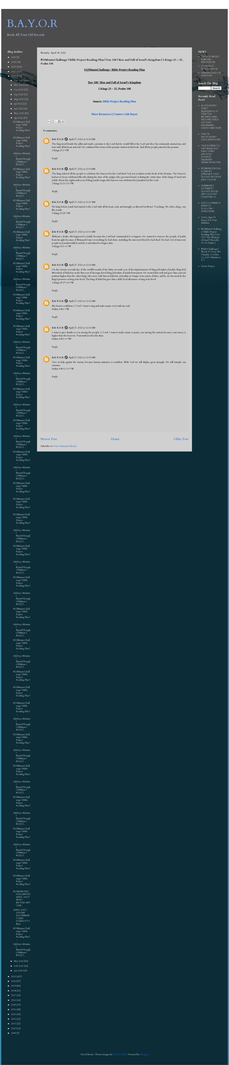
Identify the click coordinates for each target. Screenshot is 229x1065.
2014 (14, 1009)
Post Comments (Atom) (64, 446)
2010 (14, 1028)
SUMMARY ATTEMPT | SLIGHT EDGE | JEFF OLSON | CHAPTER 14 (209, 191)
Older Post (181, 439)
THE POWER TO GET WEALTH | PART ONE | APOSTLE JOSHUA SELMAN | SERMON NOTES (211, 154)
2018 (14, 990)
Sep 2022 (19, 94)
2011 (14, 1023)
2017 (14, 995)
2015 (14, 1004)
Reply (55, 158)
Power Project (208, 266)
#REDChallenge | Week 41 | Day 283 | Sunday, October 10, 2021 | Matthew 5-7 (211, 254)
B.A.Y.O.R (32, 23)
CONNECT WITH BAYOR (209, 67)
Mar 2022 (19, 961)
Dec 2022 (19, 80)
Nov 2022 (19, 85)
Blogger (144, 1054)
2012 (14, 1019)
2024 (14, 66)
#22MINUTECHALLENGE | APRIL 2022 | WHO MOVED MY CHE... (21, 898)
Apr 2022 (19, 118)
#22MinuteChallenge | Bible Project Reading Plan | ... (21, 127)
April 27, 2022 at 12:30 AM (82, 139)
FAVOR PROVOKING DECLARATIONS (210, 136)
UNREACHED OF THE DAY (211, 74)
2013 (14, 1014)
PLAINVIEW (120, 1054)
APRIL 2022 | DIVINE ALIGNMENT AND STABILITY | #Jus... (21, 917)
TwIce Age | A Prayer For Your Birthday (209, 220)
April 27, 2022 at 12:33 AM (82, 327)
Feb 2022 (19, 966)
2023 (14, 71)
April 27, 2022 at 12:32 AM (82, 265)
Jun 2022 (18, 108)
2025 (14, 62)
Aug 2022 (19, 99)
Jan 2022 (18, 970)
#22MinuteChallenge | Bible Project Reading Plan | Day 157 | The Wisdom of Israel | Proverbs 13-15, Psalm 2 (211, 236)
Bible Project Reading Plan (119, 101)
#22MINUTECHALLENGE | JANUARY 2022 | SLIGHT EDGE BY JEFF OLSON (211, 174)
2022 (14, 76)
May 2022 (19, 113)
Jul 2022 (18, 103)
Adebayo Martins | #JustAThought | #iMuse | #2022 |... (21, 159)
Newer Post (49, 439)
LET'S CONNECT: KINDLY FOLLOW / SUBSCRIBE (211, 207)
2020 (14, 981)
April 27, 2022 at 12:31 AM (82, 202)
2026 (14, 57)
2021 (14, 976)
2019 (14, 985)
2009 (14, 1033)
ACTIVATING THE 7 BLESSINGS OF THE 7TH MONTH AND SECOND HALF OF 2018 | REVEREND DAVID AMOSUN (211, 117)
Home (115, 439)
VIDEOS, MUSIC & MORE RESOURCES (210, 59)
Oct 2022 (19, 89)
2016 (14, 1000)
